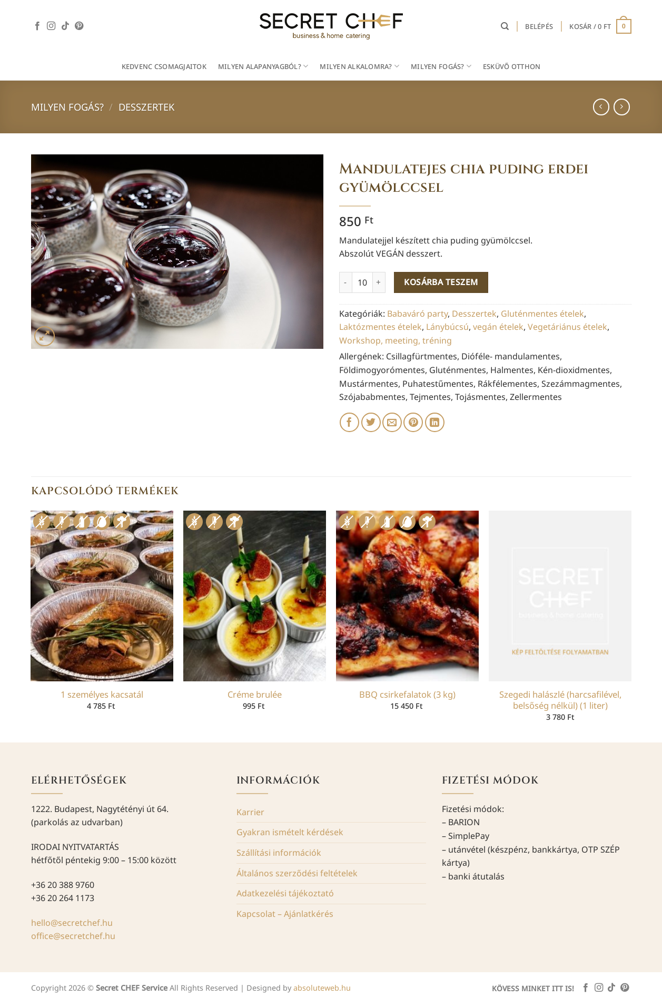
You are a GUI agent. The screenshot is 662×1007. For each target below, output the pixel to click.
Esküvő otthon (511, 66)
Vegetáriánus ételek (567, 327)
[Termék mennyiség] (362, 282)
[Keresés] (505, 26)
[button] (539, 26)
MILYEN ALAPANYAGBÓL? (263, 66)
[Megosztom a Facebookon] (349, 422)
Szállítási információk (278, 852)
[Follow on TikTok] (65, 26)
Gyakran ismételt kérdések (289, 832)
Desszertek (146, 106)
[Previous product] (622, 107)
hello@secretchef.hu (72, 922)
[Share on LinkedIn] (434, 422)
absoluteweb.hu (322, 988)
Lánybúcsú (447, 327)
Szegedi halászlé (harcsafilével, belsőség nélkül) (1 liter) (560, 700)
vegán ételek (498, 327)
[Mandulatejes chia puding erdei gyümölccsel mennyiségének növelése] (379, 282)
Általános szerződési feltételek (297, 873)
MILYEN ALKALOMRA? (359, 66)
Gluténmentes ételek (542, 313)
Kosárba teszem (441, 282)
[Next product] (601, 107)
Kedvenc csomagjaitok (164, 66)
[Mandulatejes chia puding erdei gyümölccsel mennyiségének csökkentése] (345, 282)
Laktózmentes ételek (380, 327)
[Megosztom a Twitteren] (371, 422)
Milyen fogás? (67, 106)
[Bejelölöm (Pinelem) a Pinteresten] (413, 422)
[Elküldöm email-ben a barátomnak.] (392, 422)
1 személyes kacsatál (102, 694)
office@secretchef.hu (73, 936)
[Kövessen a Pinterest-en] (79, 26)
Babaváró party (417, 313)
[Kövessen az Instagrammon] (51, 26)
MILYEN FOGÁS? (441, 66)
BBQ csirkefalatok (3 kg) (407, 694)
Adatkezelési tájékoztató (285, 893)
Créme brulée (255, 694)
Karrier (250, 812)
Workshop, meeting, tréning (395, 340)
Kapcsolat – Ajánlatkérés (284, 914)
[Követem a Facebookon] (37, 26)
